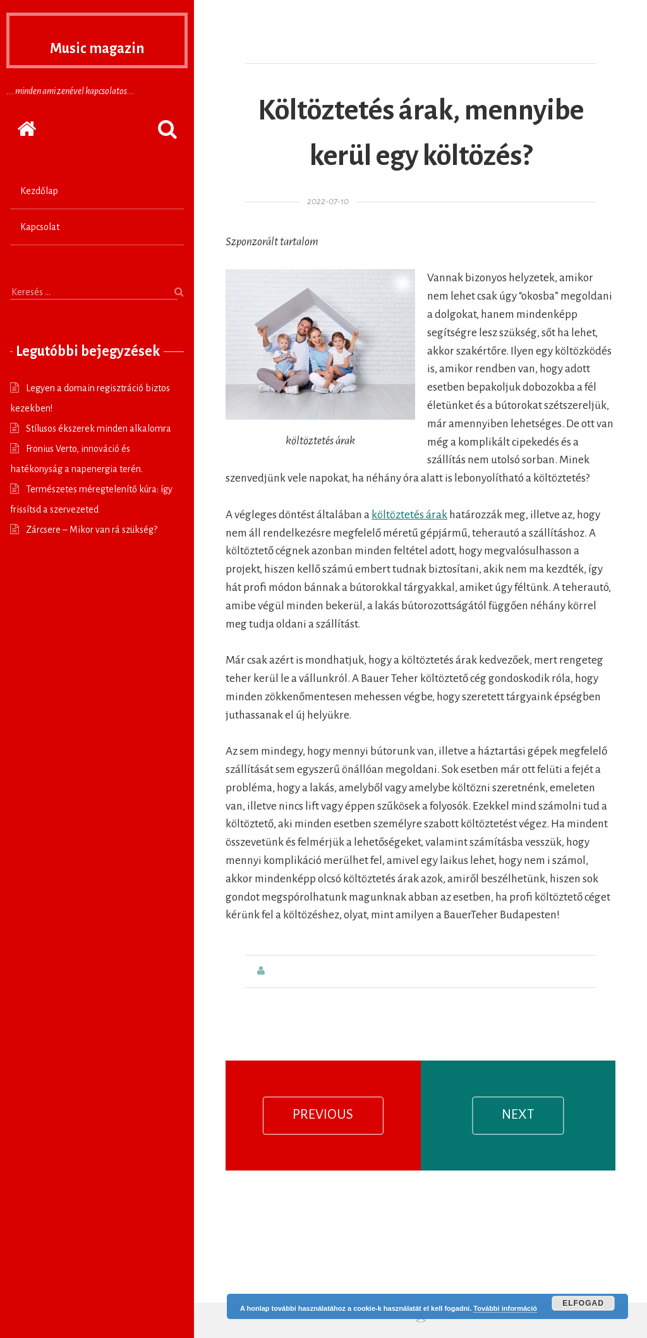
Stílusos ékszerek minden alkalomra (98, 428)
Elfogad (583, 1303)
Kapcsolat (39, 227)
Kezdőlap (39, 191)
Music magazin (97, 44)
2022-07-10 (328, 201)
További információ (505, 1308)
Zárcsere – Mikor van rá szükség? (91, 530)
